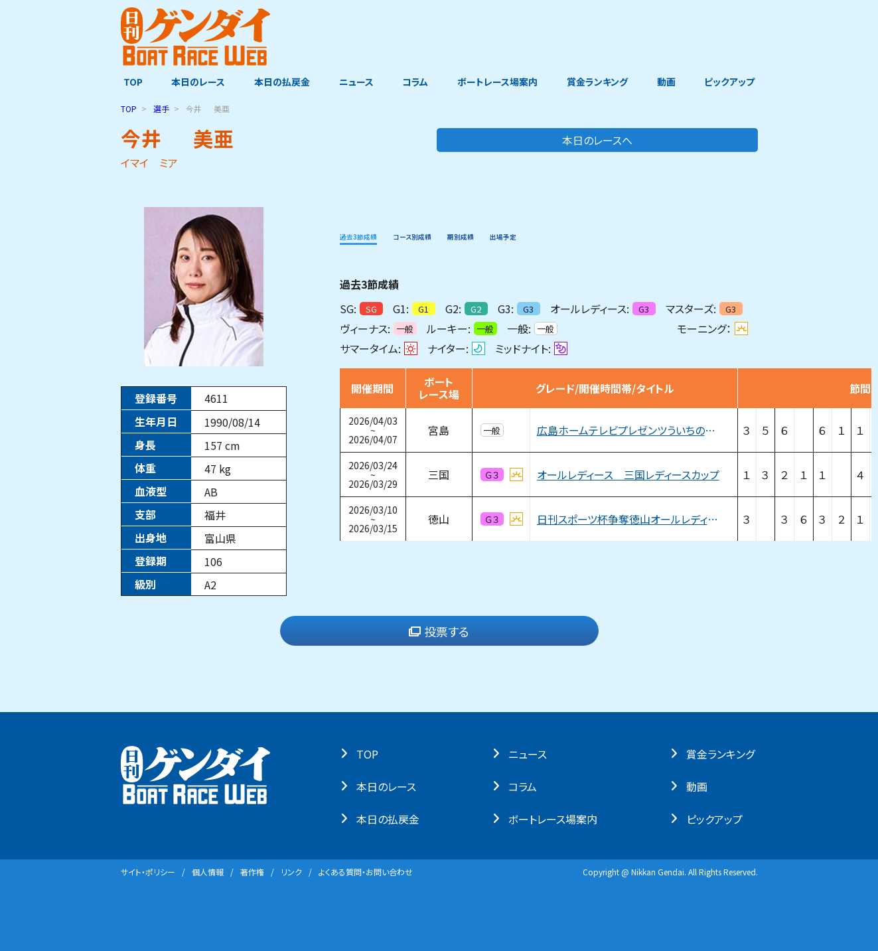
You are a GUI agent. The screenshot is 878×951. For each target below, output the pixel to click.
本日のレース (196, 81)
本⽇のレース (389, 786)
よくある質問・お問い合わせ (366, 871)
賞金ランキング (598, 81)
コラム (416, 81)
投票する (439, 631)
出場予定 (572, 235)
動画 (668, 81)
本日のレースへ (705, 140)
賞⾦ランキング (723, 753)
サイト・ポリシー (148, 871)
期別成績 (514, 235)
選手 (161, 108)
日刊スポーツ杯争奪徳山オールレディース (630, 519)
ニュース (355, 81)
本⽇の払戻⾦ (390, 818)
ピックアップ (732, 81)
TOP (130, 81)
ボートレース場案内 (498, 81)
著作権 (252, 871)
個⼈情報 (208, 871)
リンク (291, 871)
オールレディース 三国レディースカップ (628, 474)
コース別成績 (446, 235)
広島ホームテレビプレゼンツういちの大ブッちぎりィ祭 (630, 430)
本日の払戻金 (281, 81)
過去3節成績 (369, 235)
